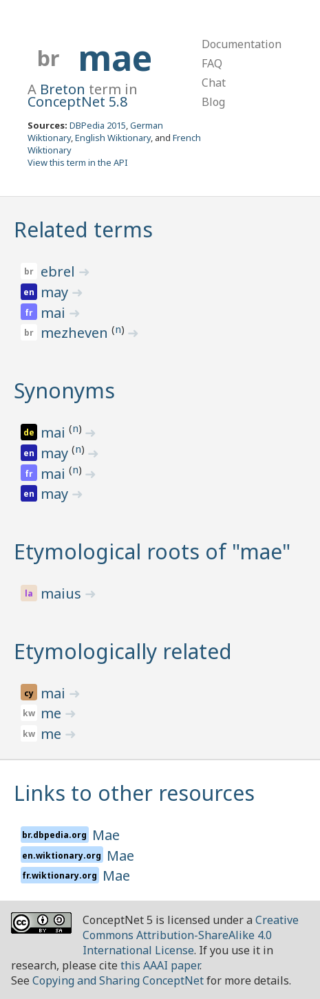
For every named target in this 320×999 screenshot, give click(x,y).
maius (63, 593)
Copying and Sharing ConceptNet (118, 980)
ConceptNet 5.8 (77, 101)
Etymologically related (123, 651)
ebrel (59, 271)
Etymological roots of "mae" (152, 551)
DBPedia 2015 (98, 125)
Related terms (83, 229)
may (56, 292)
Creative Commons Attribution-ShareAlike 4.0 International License (191, 935)
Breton (62, 89)
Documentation (241, 44)
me (53, 713)
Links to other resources (134, 793)
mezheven (76, 332)
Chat (214, 82)
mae (115, 57)
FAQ (212, 63)
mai (55, 312)
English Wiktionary (113, 137)
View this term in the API (78, 162)
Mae (106, 835)
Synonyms (64, 390)
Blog (213, 101)
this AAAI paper (160, 965)
